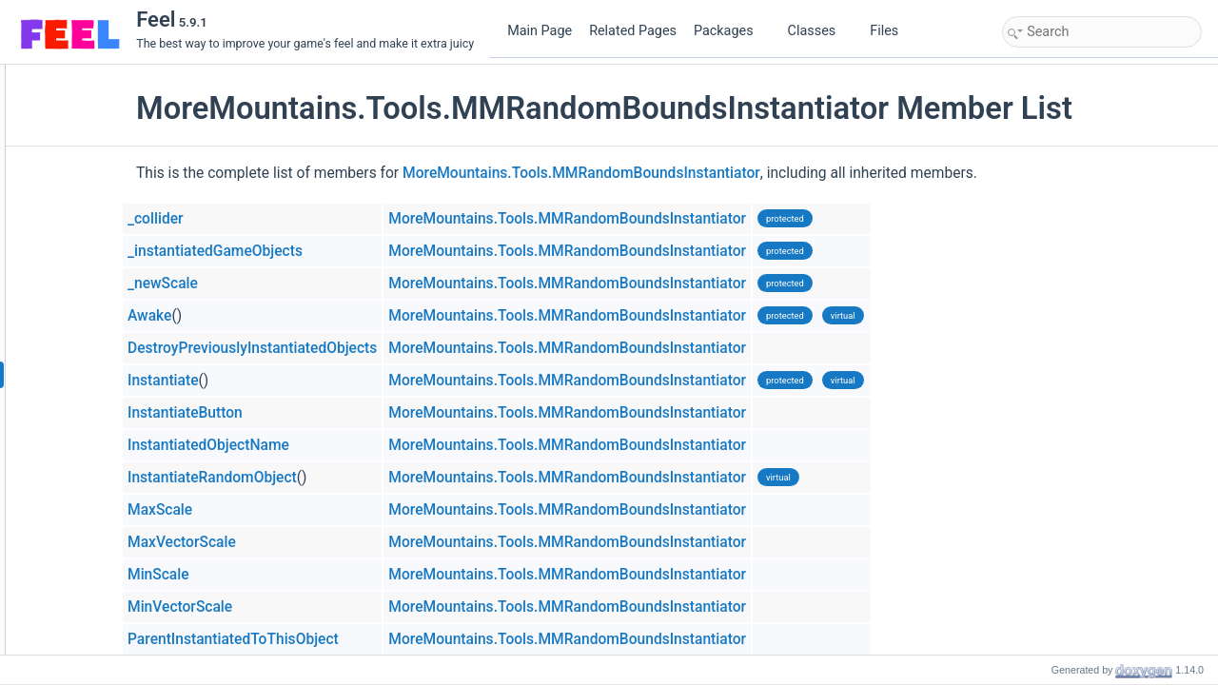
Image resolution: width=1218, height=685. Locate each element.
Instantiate (280, 380)
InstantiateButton (302, 412)
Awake (266, 315)
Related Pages (633, 31)
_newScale (280, 283)
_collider (273, 218)
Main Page (539, 31)
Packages (731, 31)
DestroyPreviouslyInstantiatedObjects (369, 348)
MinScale (275, 574)
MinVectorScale (297, 607)
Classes (819, 31)
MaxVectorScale (299, 542)
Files (891, 31)
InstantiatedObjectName (325, 445)
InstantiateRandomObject (329, 477)
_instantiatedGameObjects (332, 251)
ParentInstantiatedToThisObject (350, 639)
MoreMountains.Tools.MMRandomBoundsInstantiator (698, 173)
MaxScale (277, 510)
